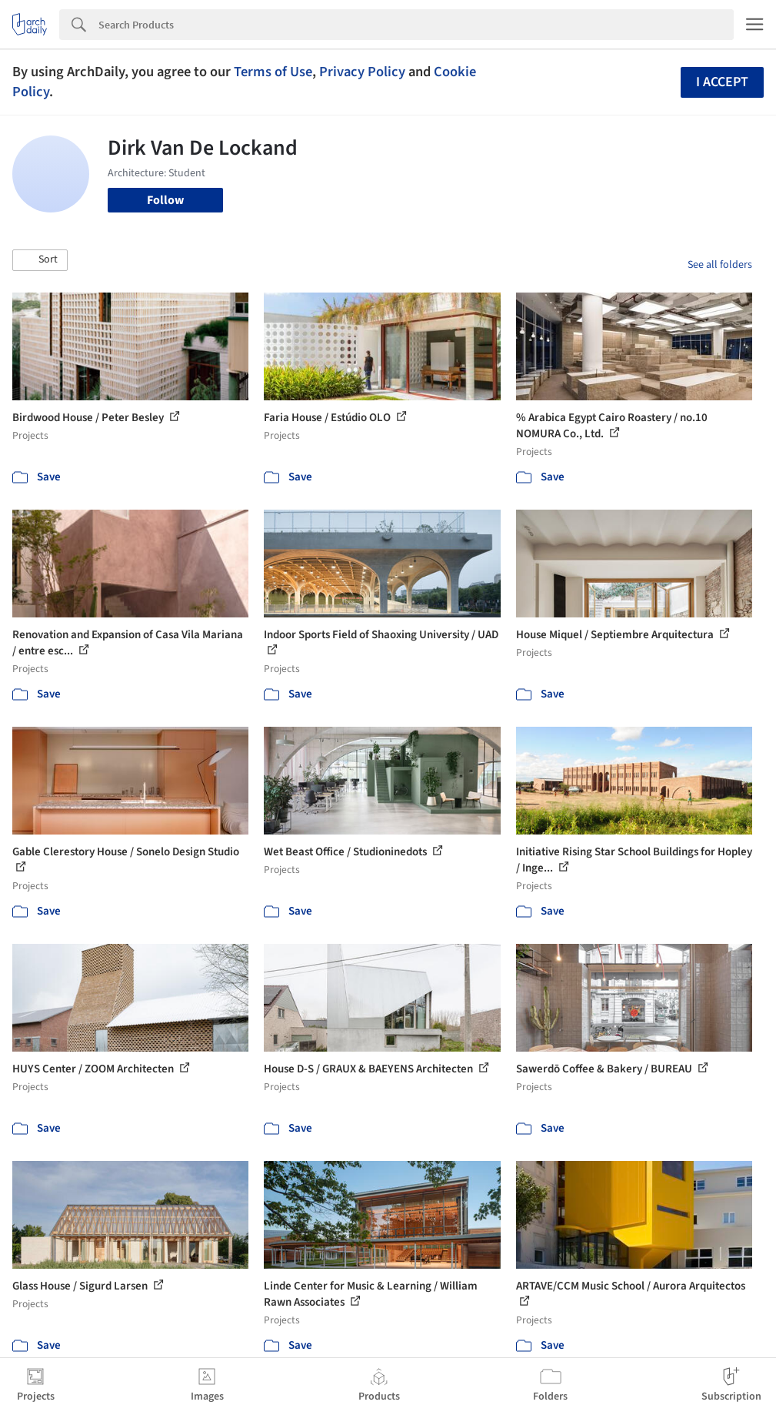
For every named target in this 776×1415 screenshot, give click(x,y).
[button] (40, 260)
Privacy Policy (362, 72)
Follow (165, 200)
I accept (722, 82)
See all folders (720, 264)
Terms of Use (273, 72)
